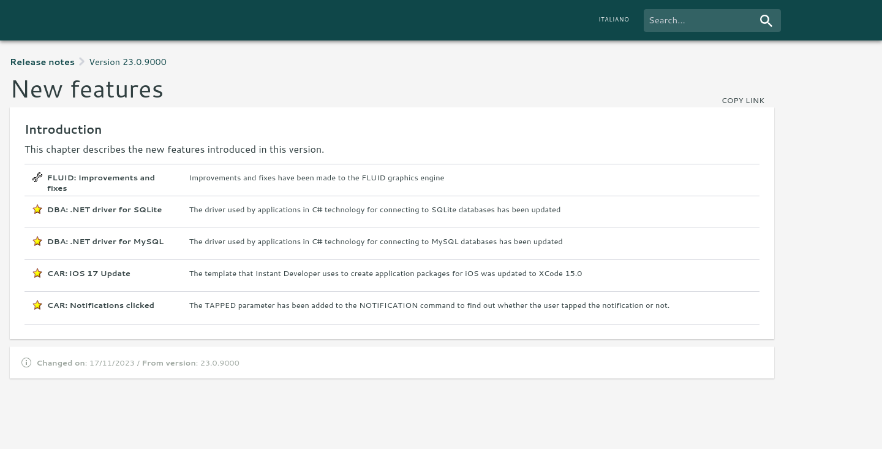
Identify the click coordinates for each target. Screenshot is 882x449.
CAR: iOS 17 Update (88, 273)
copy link (743, 100)
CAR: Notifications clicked (100, 305)
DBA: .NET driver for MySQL (105, 241)
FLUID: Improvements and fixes (101, 180)
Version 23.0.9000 (128, 61)
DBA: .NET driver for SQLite (104, 209)
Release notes (42, 61)
